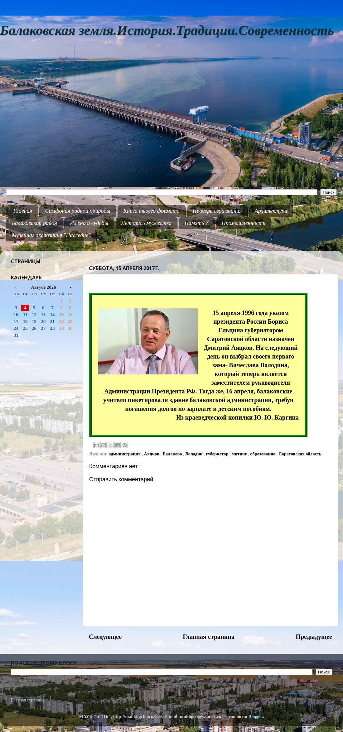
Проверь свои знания (217, 211)
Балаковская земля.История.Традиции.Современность (167, 30)
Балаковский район (34, 223)
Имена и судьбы (89, 223)
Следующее (105, 636)
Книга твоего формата (151, 211)
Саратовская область (299, 453)
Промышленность (243, 223)
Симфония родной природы (77, 211)
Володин (194, 453)
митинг (240, 453)
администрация (125, 453)
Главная (22, 211)
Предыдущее (314, 636)
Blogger (256, 716)
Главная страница (208, 636)
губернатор (217, 453)
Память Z (197, 223)
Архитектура (271, 211)
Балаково (172, 453)
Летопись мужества (146, 223)
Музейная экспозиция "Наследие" (51, 235)
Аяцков (152, 453)
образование (263, 453)
